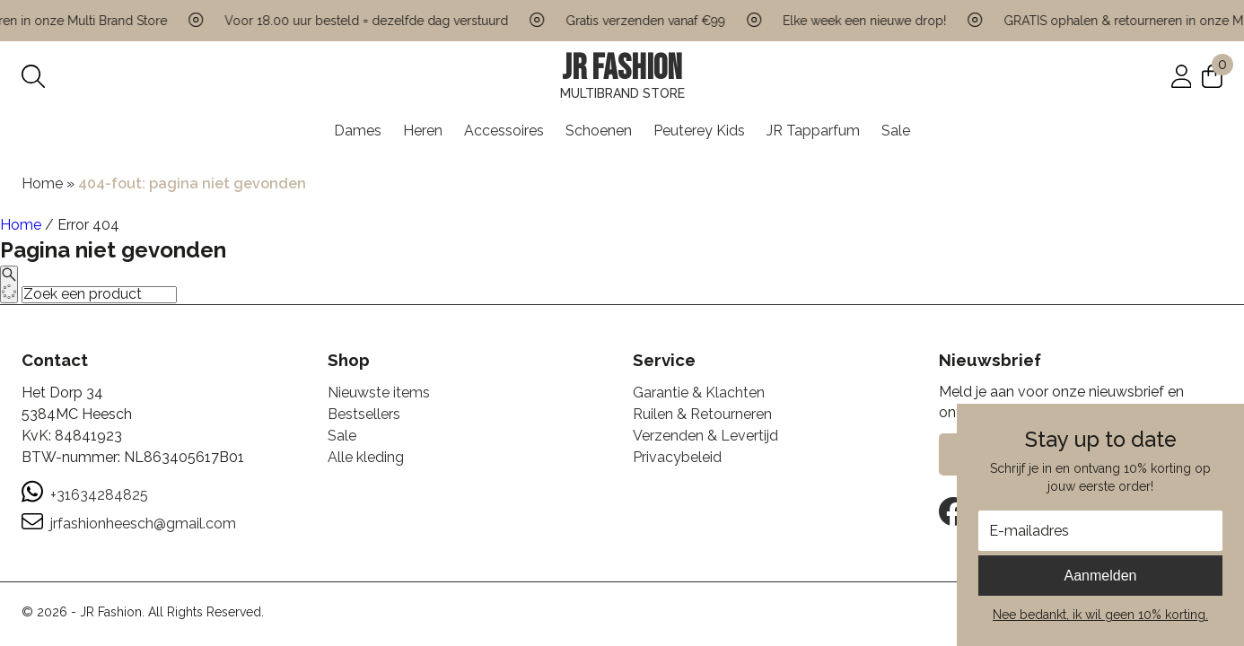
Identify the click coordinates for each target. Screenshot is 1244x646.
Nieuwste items (379, 392)
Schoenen (598, 130)
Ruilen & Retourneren (702, 414)
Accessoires (504, 130)
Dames (357, 130)
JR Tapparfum (813, 130)
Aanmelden (1100, 575)
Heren (422, 130)
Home (42, 183)
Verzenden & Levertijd (705, 435)
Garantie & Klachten (699, 392)
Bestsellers (364, 414)
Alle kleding (366, 457)
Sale (895, 130)
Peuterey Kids (699, 130)
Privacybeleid (677, 457)
